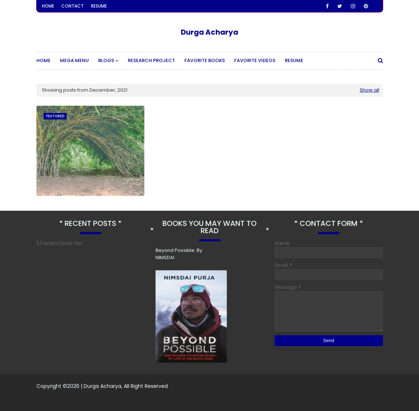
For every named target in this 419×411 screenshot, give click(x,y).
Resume (99, 6)
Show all (369, 90)
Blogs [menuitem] (106, 60)
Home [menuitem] (43, 60)
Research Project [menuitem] (151, 60)
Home (48, 6)
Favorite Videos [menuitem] (254, 60)
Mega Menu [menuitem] (74, 60)
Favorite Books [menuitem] (204, 60)
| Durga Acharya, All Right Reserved (123, 386)
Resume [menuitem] (294, 60)
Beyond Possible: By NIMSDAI (179, 254)
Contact (72, 6)
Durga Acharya (209, 32)
